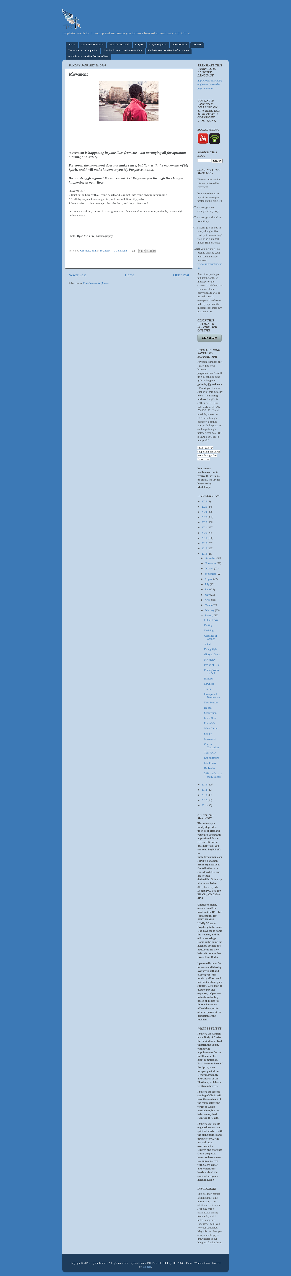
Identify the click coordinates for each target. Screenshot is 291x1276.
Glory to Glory (212, 654)
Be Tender (209, 768)
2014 (204, 789)
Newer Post (77, 275)
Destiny (208, 625)
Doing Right (211, 649)
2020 (204, 532)
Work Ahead (211, 728)
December (211, 558)
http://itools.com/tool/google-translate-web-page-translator (209, 84)
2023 (204, 517)
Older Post (181, 275)
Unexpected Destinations (212, 696)
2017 (204, 548)
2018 (204, 543)
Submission (210, 712)
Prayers (139, 44)
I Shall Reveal (211, 619)
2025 (204, 506)
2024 (204, 511)
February (210, 610)
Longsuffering (211, 757)
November (211, 563)
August (209, 579)
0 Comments (120, 250)
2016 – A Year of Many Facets (213, 775)
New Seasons (211, 702)
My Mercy (209, 659)
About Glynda (179, 44)
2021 (204, 527)
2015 (204, 784)
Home (72, 44)
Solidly (208, 733)
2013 (204, 794)
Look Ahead (210, 718)
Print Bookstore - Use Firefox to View (123, 50)
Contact (197, 44)
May (207, 594)
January (209, 615)
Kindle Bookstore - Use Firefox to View (168, 50)
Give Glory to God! (119, 44)
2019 (204, 538)
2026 (204, 501)
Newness (209, 683)
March (208, 605)
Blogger (147, 1266)
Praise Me (209, 723)
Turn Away (210, 752)
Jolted (207, 644)
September (211, 573)
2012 (204, 800)
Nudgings (209, 630)
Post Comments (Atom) (96, 283)
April (208, 599)
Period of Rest (211, 664)
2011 (204, 805)
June (207, 589)
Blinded (208, 678)
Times (207, 688)
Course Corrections (211, 746)
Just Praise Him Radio (92, 44)
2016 (204, 553)
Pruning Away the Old (211, 672)
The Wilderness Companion (82, 50)
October (209, 568)
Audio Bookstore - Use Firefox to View (88, 56)
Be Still (208, 707)
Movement (210, 739)
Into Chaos (210, 763)
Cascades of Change (210, 637)
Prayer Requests (157, 44)
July (207, 584)
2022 (204, 522)
